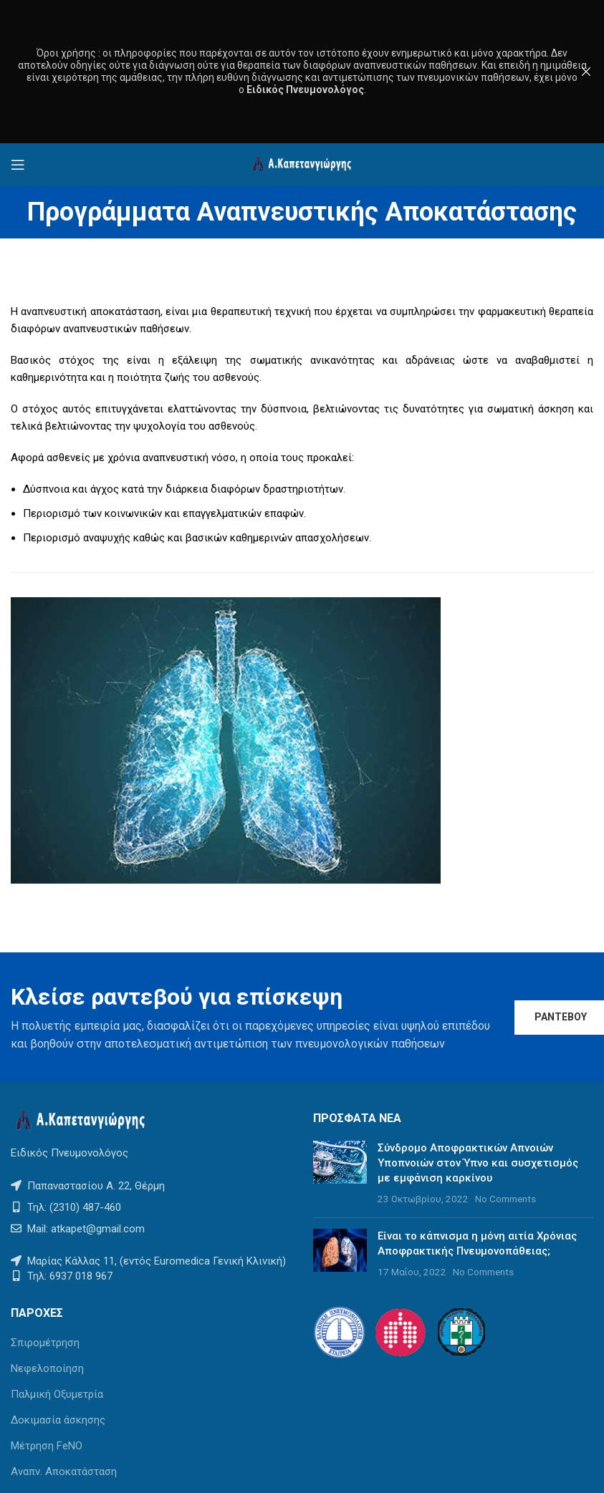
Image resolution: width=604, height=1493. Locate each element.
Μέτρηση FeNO (46, 1445)
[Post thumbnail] (340, 1174)
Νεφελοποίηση (47, 1368)
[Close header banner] (586, 71)
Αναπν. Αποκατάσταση (64, 1471)
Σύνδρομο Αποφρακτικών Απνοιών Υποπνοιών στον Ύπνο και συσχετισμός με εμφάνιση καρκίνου (478, 1162)
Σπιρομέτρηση (45, 1342)
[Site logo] (302, 164)
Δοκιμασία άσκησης (58, 1420)
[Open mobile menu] (18, 164)
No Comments (505, 1198)
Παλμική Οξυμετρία (57, 1394)
